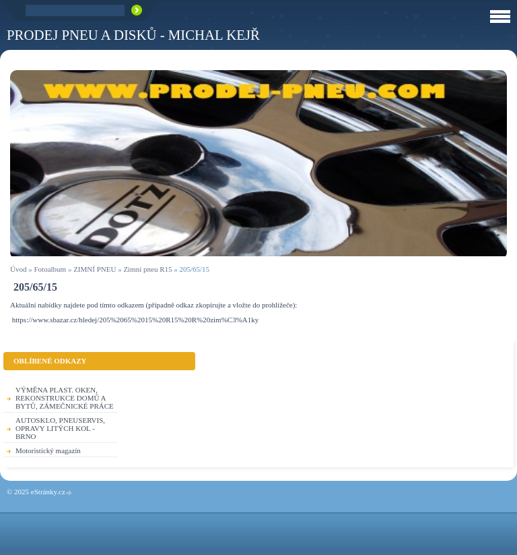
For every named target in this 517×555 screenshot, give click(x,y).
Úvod (18, 269)
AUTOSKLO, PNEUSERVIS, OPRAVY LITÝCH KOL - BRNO (60, 428)
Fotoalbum (50, 269)
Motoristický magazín (48, 450)
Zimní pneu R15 (147, 269)
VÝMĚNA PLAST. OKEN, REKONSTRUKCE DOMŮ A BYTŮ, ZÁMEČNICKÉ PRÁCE (64, 398)
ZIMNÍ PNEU (94, 269)
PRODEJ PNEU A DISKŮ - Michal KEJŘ (133, 34)
